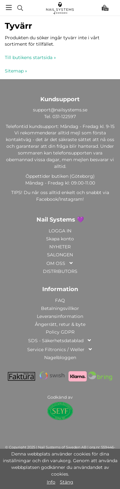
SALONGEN (60, 255)
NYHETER (60, 247)
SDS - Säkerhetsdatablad (60, 341)
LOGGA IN (60, 231)
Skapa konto (60, 239)
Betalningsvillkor (60, 308)
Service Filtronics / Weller (60, 350)
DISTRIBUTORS (60, 271)
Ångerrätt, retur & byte (60, 324)
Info (51, 482)
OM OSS (60, 263)
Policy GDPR (60, 332)
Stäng (66, 482)
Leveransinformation (60, 316)
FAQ (60, 300)
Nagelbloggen (60, 357)
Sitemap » (16, 71)
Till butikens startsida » (30, 57)
